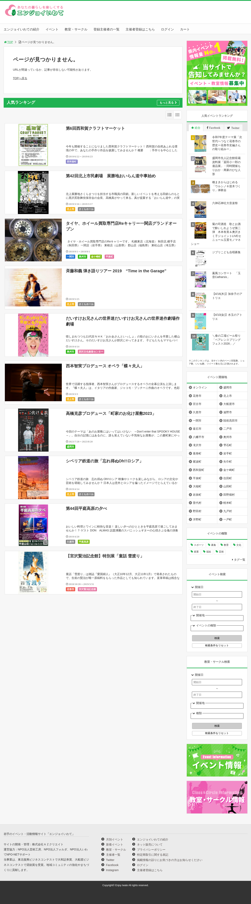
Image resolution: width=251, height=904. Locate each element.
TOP (8, 42)
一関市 (70, 256)
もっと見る (168, 102)
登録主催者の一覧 (106, 29)
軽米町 (227, 502)
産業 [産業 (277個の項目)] (196, 551)
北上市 (70, 209)
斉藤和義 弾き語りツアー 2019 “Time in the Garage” (116, 271)
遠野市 (227, 412)
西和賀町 (72, 161)
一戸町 (227, 519)
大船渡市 (229, 404)
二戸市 (227, 428)
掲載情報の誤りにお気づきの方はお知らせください (169, 860)
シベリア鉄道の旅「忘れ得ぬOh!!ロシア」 (104, 461)
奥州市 (82, 256)
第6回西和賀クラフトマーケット (95, 128)
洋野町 (197, 519)
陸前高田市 (230, 420)
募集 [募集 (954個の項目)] (213, 545)
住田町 (227, 478)
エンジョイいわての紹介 (21, 29)
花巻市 (70, 589)
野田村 (197, 511)
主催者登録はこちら (140, 29)
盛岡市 (70, 446)
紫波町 (197, 461)
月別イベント (114, 839)
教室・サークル (76, 29)
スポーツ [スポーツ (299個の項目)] (199, 545)
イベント (52, 29)
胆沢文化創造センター (91, 351)
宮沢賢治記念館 (87, 589)
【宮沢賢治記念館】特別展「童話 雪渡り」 (105, 556)
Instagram (112, 870)
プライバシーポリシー (151, 849)
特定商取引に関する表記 (152, 854)
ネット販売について (150, 844)
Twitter (110, 860)
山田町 (227, 486)
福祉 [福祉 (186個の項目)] (208, 551)
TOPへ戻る (20, 78)
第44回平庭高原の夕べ (86, 508)
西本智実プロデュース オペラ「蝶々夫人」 (105, 366)
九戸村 (227, 511)
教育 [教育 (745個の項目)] (226, 545)
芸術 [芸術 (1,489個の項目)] (221, 551)
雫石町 (227, 445)
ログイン (167, 29)
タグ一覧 (239, 559)
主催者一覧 (113, 854)
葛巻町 (197, 453)
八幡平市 (198, 437)
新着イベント (114, 844)
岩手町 (227, 453)
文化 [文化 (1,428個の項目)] (238, 545)
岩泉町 (197, 494)
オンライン (200, 387)
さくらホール (86, 209)
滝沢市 (197, 445)
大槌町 (197, 486)
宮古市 (197, 404)
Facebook (112, 865)
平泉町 (109, 256)
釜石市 (197, 428)
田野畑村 (229, 494)
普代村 (197, 502)
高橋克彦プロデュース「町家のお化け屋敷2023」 (111, 413)
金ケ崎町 (96, 256)
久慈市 (70, 541)
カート (185, 29)
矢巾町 (227, 461)
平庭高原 (84, 541)
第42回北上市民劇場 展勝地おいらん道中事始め (111, 176)
